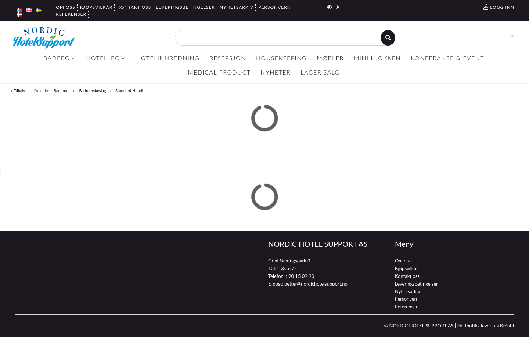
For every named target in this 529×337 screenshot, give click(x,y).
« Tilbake (18, 90)
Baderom (62, 90)
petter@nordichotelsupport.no (316, 284)
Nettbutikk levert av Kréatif (485, 326)
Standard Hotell (129, 90)
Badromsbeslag (92, 90)
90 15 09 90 (301, 276)
